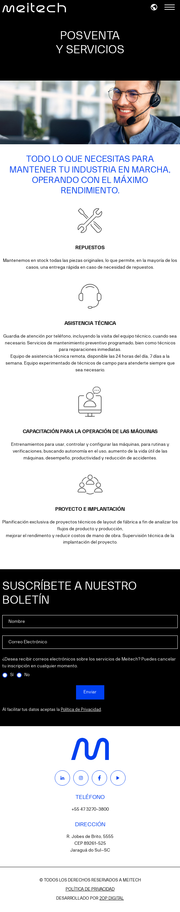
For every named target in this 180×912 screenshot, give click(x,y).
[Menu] (169, 7)
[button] (154, 7)
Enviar (90, 692)
